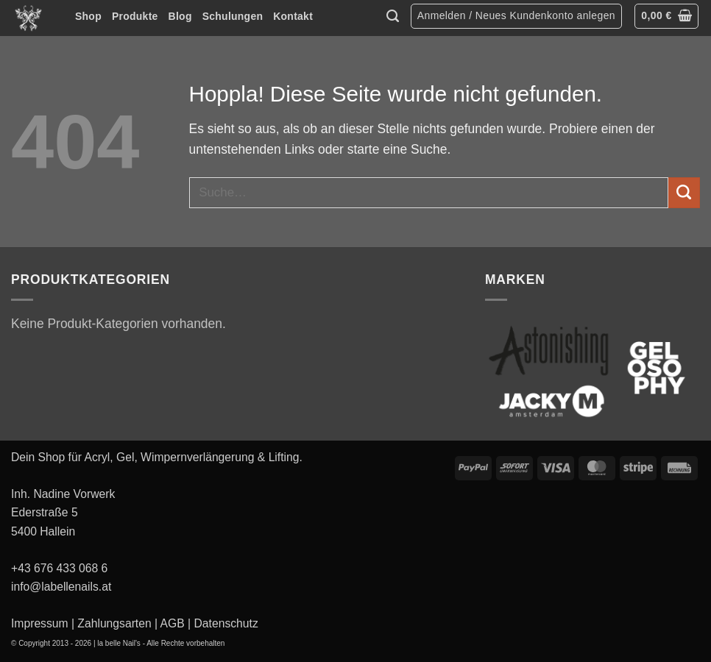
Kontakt (293, 16)
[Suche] (392, 16)
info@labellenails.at (61, 586)
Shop (88, 16)
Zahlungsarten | (117, 623)
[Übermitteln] (684, 193)
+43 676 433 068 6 (59, 568)
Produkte (135, 16)
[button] (516, 16)
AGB (172, 623)
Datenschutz (226, 623)
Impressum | (42, 623)
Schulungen (232, 16)
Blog (180, 16)
